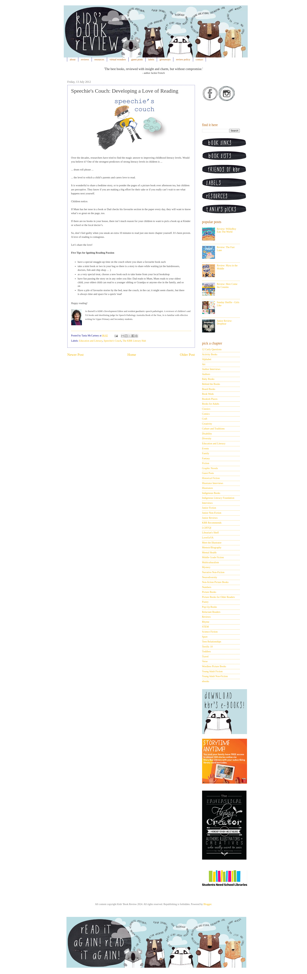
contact (199, 59)
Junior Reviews (210, 518)
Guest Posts (208, 473)
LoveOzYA (208, 537)
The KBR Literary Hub (134, 340)
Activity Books (209, 354)
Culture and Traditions (213, 428)
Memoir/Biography (211, 547)
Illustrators (207, 488)
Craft (204, 418)
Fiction (205, 463)
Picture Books (209, 592)
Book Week (208, 394)
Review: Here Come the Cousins (227, 285)
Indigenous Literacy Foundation (218, 498)
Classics (206, 409)
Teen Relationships (211, 641)
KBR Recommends (212, 522)
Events (205, 448)
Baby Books (208, 379)
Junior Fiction (209, 507)
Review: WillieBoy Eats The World (226, 230)
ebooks (205, 681)
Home (131, 355)
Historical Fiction (211, 478)
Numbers (206, 587)
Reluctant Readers (211, 612)
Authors (206, 374)
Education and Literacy (90, 340)
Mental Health (209, 552)
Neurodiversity (209, 577)
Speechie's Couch (112, 340)
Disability (207, 433)
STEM (205, 626)
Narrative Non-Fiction (213, 572)
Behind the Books (211, 384)
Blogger (207, 904)
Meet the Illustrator (211, 542)
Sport (204, 636)
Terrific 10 (207, 646)
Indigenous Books (211, 493)
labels (151, 59)
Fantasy (206, 458)
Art (204, 364)
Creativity (207, 423)
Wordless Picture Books (214, 666)
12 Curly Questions (212, 349)
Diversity (206, 438)
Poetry (205, 602)
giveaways (165, 59)
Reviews (206, 617)
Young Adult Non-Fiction (215, 676)
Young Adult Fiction (212, 671)
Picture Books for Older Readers (218, 597)
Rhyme (205, 622)
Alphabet (206, 359)
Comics (206, 414)
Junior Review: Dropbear (224, 322)
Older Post (187, 355)
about (72, 59)
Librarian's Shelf (210, 532)
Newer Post (75, 355)
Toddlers (206, 651)
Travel (205, 656)
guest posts (137, 59)
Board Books (208, 389)
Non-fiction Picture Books (215, 582)
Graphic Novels (210, 468)
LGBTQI (206, 527)
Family (205, 453)
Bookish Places (210, 399)
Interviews (207, 503)
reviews (85, 59)
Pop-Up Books (209, 607)
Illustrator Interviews (212, 483)
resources (99, 59)
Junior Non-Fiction (211, 513)
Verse (205, 661)
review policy (183, 59)
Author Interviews (211, 369)
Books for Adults (210, 403)
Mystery (206, 567)
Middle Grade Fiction (213, 557)
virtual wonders (118, 59)
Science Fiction (210, 631)
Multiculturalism (210, 562)
